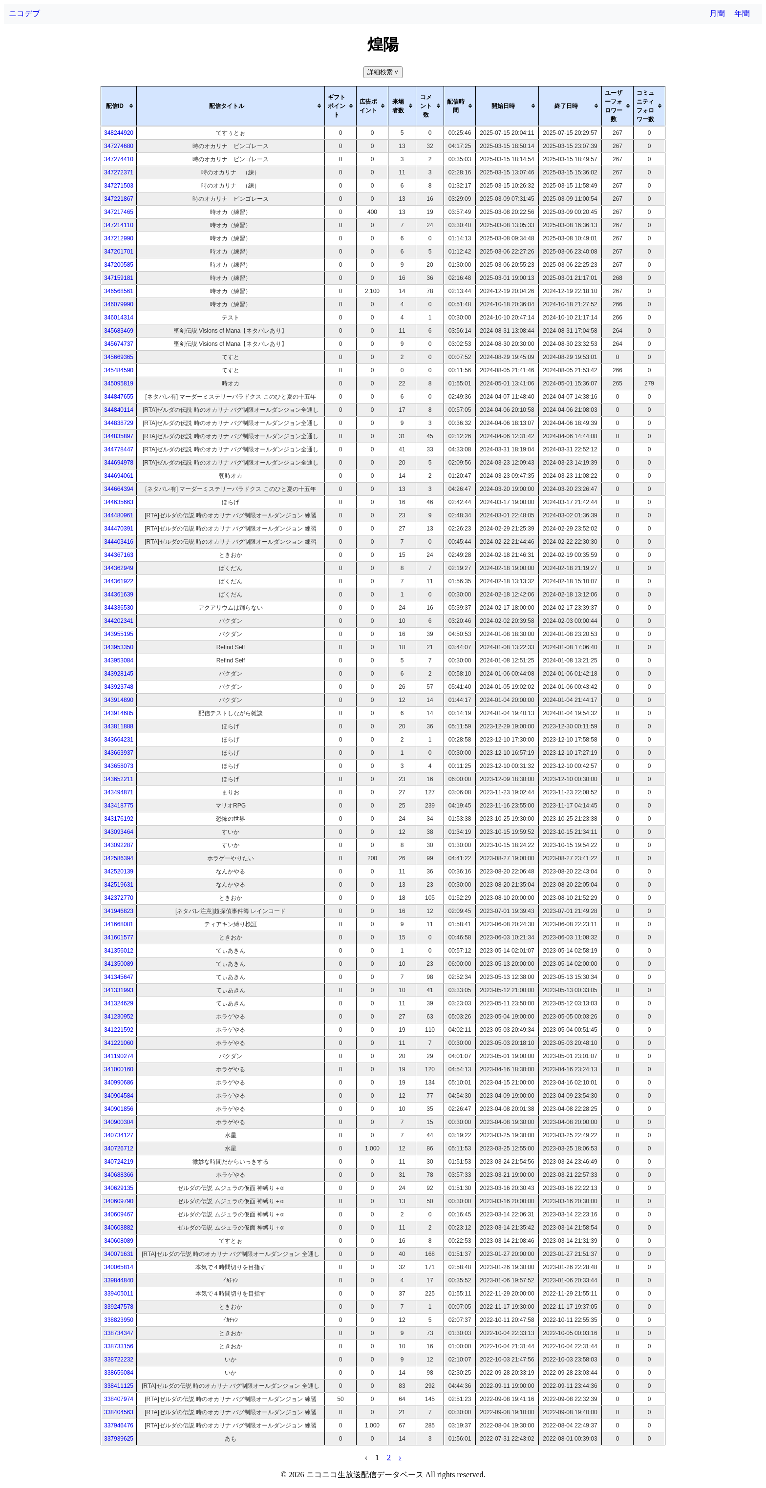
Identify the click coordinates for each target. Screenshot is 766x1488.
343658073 (118, 766)
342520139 (118, 871)
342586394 (118, 858)
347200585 (118, 264)
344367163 (118, 555)
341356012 (118, 950)
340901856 (118, 1108)
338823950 (118, 1320)
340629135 (118, 1188)
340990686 (118, 1082)
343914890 (118, 700)
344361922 (118, 581)
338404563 (118, 1412)
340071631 (118, 1254)
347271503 (118, 185)
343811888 (118, 726)
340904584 (118, 1095)
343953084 (118, 660)
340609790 (118, 1201)
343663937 (118, 752)
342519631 (118, 884)
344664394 (118, 489)
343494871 (118, 792)
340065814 (118, 1267)
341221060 (118, 1043)
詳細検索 (383, 72)
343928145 (118, 673)
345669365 (118, 357)
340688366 (118, 1174)
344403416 (118, 541)
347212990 (118, 238)
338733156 (118, 1346)
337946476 (118, 1425)
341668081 (118, 924)
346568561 (118, 291)
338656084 (118, 1372)
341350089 (118, 963)
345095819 (118, 383)
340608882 (118, 1227)
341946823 (118, 911)
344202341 (118, 620)
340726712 (118, 1148)
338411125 (118, 1385)
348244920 (118, 132)
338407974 (118, 1399)
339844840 (118, 1280)
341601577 (118, 937)
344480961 (118, 515)
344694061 (118, 475)
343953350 (118, 647)
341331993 (118, 990)
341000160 (118, 1069)
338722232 (118, 1359)
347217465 (118, 212)
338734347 (118, 1333)
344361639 (118, 594)
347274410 (118, 159)
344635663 (118, 502)
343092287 (118, 845)
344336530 (118, 607)
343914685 (118, 713)
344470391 (118, 528)
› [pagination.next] (400, 1457)
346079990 (118, 304)
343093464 (118, 832)
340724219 (118, 1161)
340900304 (118, 1122)
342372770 (118, 897)
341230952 (118, 1016)
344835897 (118, 436)
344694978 (118, 462)
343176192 (118, 818)
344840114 (118, 409)
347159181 (118, 278)
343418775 (118, 805)
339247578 (118, 1306)
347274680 (118, 146)
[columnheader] (119, 106)
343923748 (118, 686)
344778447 (118, 449)
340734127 (118, 1135)
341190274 (118, 1056)
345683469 (118, 330)
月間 (717, 13)
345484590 (118, 370)
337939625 (118, 1438)
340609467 (118, 1214)
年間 (742, 13)
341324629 (118, 1003)
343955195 (118, 634)
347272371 (118, 172)
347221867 (118, 198)
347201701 (118, 251)
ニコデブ (24, 13)
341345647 (118, 977)
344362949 (118, 568)
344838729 (118, 423)
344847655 (118, 396)
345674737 (118, 343)
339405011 (118, 1293)
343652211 (118, 779)
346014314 (118, 317)
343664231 (118, 739)
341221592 (118, 1029)
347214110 (118, 225)
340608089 (118, 1240)
